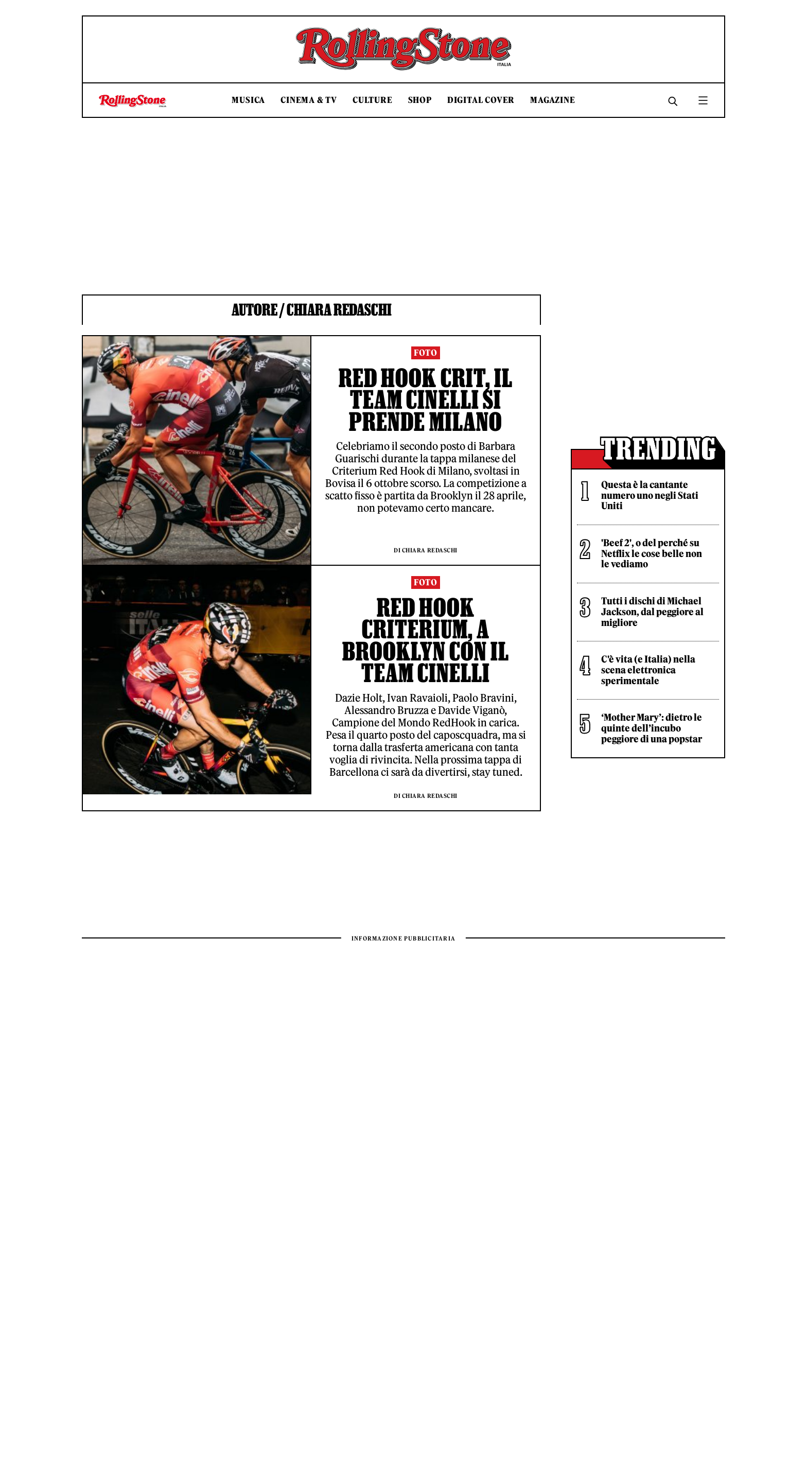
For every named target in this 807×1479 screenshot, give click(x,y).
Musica (248, 100)
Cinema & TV (308, 100)
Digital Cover (481, 100)
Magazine (552, 100)
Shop (420, 100)
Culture (373, 100)
